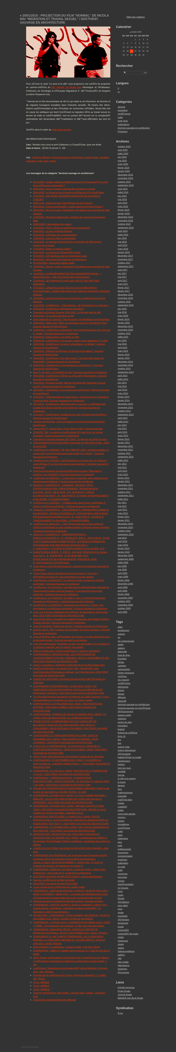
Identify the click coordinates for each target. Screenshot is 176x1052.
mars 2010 (123, 545)
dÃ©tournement (125, 711)
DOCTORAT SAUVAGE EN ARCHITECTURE (55, 883)
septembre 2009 (126, 559)
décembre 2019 (125, 174)
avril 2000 (122, 612)
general (121, 107)
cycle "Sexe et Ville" (61, 129)
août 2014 (123, 375)
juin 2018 (122, 238)
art (119, 637)
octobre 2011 (124, 492)
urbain (121, 937)
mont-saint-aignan (126, 814)
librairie (121, 785)
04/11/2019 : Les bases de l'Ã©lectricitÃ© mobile (57, 252)
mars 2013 (123, 435)
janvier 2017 (124, 291)
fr (118, 88)
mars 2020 (123, 164)
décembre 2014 (125, 361)
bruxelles (122, 658)
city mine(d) (123, 680)
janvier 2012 (124, 481)
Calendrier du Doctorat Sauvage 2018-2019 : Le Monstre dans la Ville (67, 312)
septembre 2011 (126, 495)
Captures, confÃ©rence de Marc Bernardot (54, 880)
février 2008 (123, 594)
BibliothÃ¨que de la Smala (130, 998)
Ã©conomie (123, 972)
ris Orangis (123, 888)
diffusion (46, 157)
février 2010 (123, 548)
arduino (121, 634)
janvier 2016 (124, 322)
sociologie (123, 916)
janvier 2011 (124, 520)
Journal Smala (125, 994)
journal (121, 775)
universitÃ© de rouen (128, 933)
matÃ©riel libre (125, 799)
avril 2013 (122, 432)
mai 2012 (122, 467)
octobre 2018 (124, 224)
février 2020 (123, 167)
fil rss (120, 1013)
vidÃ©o (121, 955)
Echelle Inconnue (126, 987)
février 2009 (123, 580)
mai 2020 (122, 160)
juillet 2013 (123, 421)
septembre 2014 (126, 372)
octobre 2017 (124, 262)
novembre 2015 (125, 330)
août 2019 (123, 189)
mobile (121, 803)
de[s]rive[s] (123, 687)
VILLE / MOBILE (41, 982)
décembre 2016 (125, 294)
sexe (46, 161)
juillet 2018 (123, 234)
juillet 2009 (123, 562)
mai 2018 (122, 241)
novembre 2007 (125, 598)
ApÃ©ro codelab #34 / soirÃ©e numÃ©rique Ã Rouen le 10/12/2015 (66, 651)
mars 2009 (123, 576)
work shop (123, 121)
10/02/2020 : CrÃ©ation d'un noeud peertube (55, 235)
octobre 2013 (124, 411)
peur (120, 842)
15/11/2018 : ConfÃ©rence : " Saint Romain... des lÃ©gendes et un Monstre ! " (71, 305)
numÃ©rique (124, 828)
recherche (123, 874)
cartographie (124, 669)
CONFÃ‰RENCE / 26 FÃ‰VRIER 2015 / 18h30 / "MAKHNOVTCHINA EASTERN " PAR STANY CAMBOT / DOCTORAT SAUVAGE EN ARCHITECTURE (68, 707)
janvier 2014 (124, 400)
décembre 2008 (125, 583)
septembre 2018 (126, 227)
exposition (123, 110)
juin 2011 (122, 502)
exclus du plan (125, 722)
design (121, 690)
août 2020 (123, 150)
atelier (121, 644)
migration (104, 157)
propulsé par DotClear (30, 1047)
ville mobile (123, 962)
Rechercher (124, 66)
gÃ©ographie (124, 754)
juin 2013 (122, 425)
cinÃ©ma (36, 157)
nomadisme (123, 824)
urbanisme (123, 941)
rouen (40, 161)
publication (123, 863)
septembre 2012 (126, 456)
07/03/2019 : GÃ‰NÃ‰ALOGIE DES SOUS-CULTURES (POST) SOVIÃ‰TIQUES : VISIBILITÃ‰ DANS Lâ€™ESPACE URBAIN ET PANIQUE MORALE (71, 291)
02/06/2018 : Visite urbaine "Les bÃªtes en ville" (56, 337)
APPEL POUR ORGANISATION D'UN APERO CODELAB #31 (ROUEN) (68, 756)
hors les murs (124, 768)
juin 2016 (122, 308)
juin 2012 (122, 464)
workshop (122, 969)
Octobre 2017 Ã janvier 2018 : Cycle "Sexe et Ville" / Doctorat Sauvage (68, 428)
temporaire (123, 923)
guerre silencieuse (127, 750)
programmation (125, 856)
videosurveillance (126, 951)
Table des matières (135, 17)
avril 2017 (122, 280)
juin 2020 (122, 157)
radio (120, 870)
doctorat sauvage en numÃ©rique (134, 708)
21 (132, 51)
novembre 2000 (125, 605)
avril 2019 (122, 203)
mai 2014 (122, 386)
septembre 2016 (126, 305)
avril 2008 (122, 590)
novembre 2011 (125, 488)
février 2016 (123, 319)
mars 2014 (123, 393)
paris (120, 835)
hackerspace (124, 761)
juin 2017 (122, 273)
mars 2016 (123, 315)
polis (120, 845)
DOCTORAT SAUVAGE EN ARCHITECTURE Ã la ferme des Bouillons (67, 876)
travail (53, 161)
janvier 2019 (124, 213)
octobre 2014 (124, 368)
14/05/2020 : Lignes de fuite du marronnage (54, 238)
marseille (122, 796)
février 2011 (123, 516)
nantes (121, 821)
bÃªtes (121, 662)
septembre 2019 (126, 185)
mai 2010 (122, 538)
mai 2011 (122, 506)
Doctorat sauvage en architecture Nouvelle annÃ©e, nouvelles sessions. (68, 901)
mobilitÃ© (122, 806)
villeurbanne (124, 965)
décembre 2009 (125, 555)
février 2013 (123, 439)
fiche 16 (121, 736)
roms (120, 891)
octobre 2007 (124, 601)
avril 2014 (122, 389)
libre (120, 789)
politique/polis (124, 849)
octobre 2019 (124, 182)
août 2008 (123, 587)
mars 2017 (123, 284)
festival (121, 729)
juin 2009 (122, 566)
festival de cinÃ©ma (127, 732)
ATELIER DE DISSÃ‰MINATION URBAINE (54, 1000)
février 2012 (123, 478)
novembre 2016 (125, 298)
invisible (122, 771)
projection (31, 161)
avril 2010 (122, 541)
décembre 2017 (125, 255)
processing (123, 852)
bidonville (122, 651)
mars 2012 (123, 474)
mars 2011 (123, 513)
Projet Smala (124, 991)
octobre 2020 (124, 146)
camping (122, 665)
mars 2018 (123, 249)
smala (121, 912)
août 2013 (123, 418)
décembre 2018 (125, 217)
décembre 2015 (125, 326)
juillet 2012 (123, 460)
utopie (121, 944)
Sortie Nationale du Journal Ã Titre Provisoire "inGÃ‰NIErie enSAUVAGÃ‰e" (71, 319)
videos (121, 948)
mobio (121, 810)
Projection (123, 131)
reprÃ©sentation (126, 884)
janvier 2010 (124, 552)
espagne (122, 718)
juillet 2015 (123, 337)
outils (120, 117)
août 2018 (123, 231)
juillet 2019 (123, 192)
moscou (121, 817)
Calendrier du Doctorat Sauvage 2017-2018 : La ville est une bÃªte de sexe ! (70, 439)
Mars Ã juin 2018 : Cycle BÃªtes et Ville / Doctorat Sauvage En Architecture (70, 372)
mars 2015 (123, 351)
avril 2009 (122, 573)
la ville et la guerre (127, 778)
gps (119, 743)
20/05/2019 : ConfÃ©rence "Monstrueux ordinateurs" (58, 308)
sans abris (123, 905)
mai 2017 (122, 277)
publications (123, 124)
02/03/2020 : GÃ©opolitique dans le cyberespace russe (60, 256)
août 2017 (123, 270)
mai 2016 (122, 312)
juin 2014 (122, 382)
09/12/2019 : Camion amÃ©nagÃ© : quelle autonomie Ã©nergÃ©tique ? (68, 206)
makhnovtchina (125, 792)
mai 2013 (122, 428)
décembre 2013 (125, 404)
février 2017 (123, 287)
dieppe (121, 694)
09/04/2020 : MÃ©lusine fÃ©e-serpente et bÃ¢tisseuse (59, 259)
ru (119, 91)
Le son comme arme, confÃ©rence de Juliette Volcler (59, 887)
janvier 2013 (124, 442)
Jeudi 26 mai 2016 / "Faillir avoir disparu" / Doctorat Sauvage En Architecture (70, 626)
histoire (121, 764)
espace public (91, 157)
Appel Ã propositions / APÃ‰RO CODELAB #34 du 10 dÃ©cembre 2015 (69, 665)
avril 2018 (122, 245)
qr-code (121, 866)
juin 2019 (122, 196)
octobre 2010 (124, 531)
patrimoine (123, 838)
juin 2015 (122, 340)
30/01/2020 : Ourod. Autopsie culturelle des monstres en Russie (64, 189)
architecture (123, 630)
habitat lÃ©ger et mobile (129, 757)
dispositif (122, 701)
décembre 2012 (125, 446)
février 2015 (123, 354)
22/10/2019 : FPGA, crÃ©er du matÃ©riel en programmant (61, 228)
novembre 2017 (125, 259)
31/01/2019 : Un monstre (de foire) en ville (53, 316)
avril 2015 (122, 347)
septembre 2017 (126, 266)
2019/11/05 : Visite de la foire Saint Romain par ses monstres (63, 203)
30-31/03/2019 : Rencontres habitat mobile (54, 263)
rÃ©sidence (123, 902)
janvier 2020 (124, 171)
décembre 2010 (125, 523)
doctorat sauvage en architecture (68, 157)
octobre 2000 (124, 608)
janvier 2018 (124, 252)
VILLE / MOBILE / (41, 989)
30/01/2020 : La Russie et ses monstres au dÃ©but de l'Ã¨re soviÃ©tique (68, 192)
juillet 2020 (123, 153)
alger (120, 627)
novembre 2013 (125, 407)
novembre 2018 (125, 220)
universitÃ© (123, 930)
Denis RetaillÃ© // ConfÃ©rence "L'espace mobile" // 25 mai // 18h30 (66, 947)
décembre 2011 (125, 485)
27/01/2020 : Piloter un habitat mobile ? (52, 249)
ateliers (121, 648)
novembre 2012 (125, 449)
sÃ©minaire (123, 919)
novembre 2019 (125, 178)
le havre (122, 782)
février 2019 (123, 210)
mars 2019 (123, 206)
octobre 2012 (124, 453)
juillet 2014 (123, 379)
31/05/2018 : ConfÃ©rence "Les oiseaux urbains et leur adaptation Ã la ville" (70, 340)
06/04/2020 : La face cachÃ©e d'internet (52, 231)
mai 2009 (122, 569)
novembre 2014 (125, 365)
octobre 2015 (124, 333)
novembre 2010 (125, 527)
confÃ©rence (124, 113)
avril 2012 (122, 471)
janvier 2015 (124, 358)
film (119, 739)
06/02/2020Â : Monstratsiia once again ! (52, 224)
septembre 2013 (126, 414)
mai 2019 (122, 199)
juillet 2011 (123, 499)
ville (120, 958)
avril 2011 (122, 509)
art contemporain (126, 641)
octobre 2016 (124, 301)
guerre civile (124, 747)
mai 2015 (122, 344)
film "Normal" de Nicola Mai (66, 87)
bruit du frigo (124, 655)
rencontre (122, 877)
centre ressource (126, 672)
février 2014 (123, 397)
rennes (121, 881)
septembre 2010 (126, 534)
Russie (121, 898)
